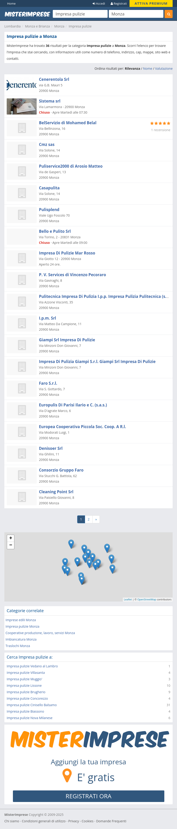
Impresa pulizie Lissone (24, 685)
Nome (147, 68)
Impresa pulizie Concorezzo (27, 698)
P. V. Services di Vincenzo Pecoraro (72, 274)
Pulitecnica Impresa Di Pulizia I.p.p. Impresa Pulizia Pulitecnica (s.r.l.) (106, 296)
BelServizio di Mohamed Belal (67, 122)
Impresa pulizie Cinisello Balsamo (32, 705)
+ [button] (10, 538)
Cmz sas (46, 144)
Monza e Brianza (37, 26)
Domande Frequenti (111, 821)
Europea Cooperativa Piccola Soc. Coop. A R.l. (82, 426)
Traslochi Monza (18, 646)
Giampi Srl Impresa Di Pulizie (67, 339)
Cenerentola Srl (54, 79)
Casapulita (49, 188)
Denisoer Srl (50, 448)
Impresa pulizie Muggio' (24, 679)
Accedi (99, 3)
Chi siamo (11, 821)
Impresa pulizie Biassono (25, 711)
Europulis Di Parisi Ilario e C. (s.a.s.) (73, 405)
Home (11, 3)
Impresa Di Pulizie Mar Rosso (67, 253)
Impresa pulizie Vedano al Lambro (32, 666)
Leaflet (128, 599)
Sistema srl (49, 101)
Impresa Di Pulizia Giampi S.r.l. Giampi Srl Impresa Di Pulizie (97, 361)
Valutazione (164, 68)
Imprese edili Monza (21, 620)
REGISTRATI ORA (89, 796)
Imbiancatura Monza (21, 639)
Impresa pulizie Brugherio (26, 692)
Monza (59, 26)
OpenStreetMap (146, 599)
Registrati (119, 3)
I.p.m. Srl (47, 318)
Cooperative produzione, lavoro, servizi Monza (40, 633)
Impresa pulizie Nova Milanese (30, 718)
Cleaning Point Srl (56, 491)
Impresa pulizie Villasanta (26, 672)
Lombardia (12, 26)
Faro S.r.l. (48, 383)
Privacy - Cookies (80, 821)
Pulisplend (49, 209)
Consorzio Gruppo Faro (61, 470)
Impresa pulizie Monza (22, 626)
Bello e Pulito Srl (55, 231)
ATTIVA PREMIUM (151, 3)
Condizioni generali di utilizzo (44, 821)
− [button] (10, 545)
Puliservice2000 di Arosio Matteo (71, 166)
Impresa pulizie (80, 26)
